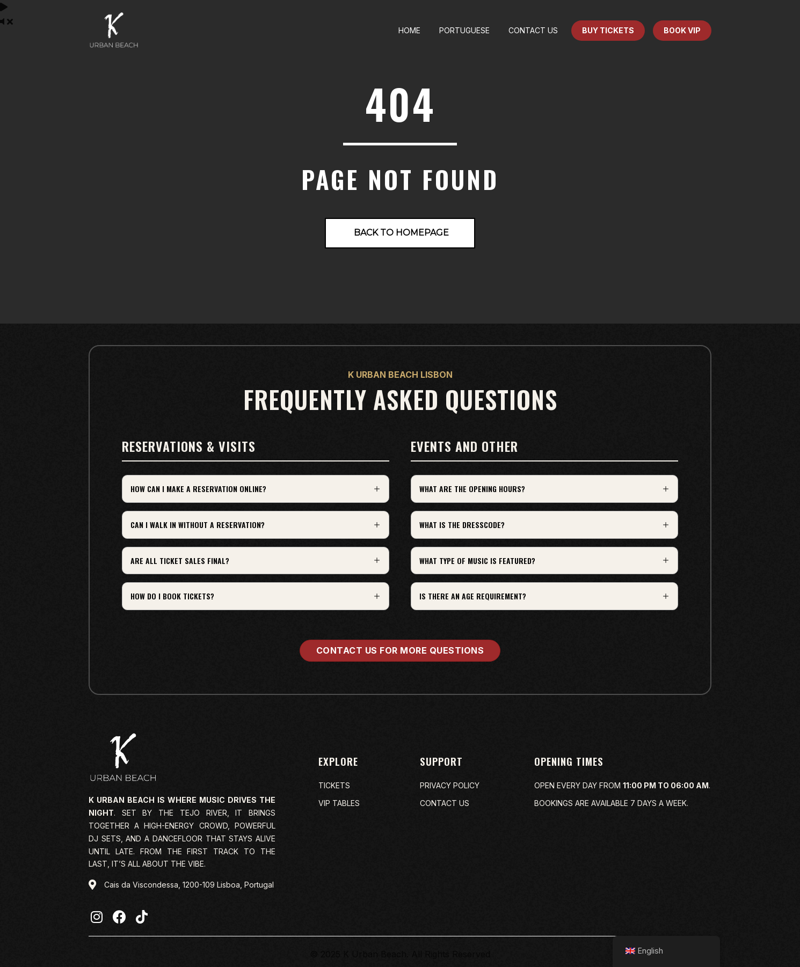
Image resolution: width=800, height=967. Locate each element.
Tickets (334, 785)
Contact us (444, 803)
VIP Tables (339, 803)
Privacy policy (449, 785)
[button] (255, 489)
